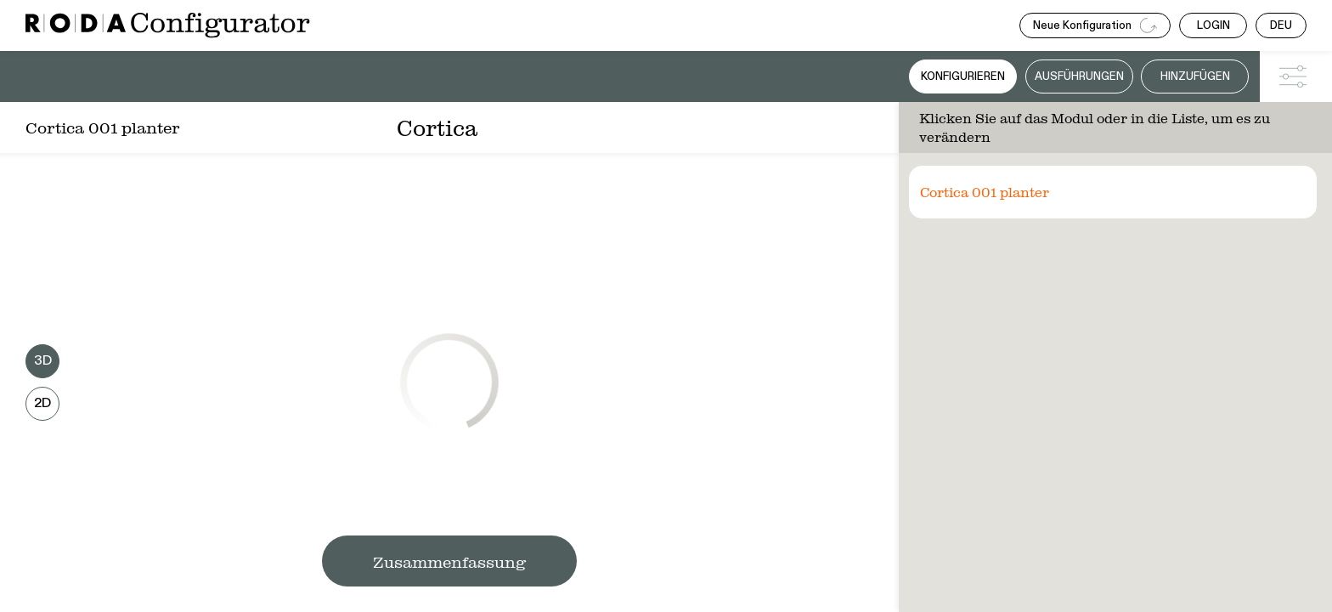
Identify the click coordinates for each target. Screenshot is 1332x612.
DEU (1281, 25)
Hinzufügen (1195, 76)
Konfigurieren (963, 76)
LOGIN (1213, 25)
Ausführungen (1079, 76)
